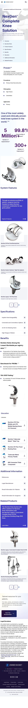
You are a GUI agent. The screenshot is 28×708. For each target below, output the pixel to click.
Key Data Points (8, 43)
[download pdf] (24, 425)
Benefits (7, 52)
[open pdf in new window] (4, 425)
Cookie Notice (20, 682)
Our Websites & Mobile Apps (13, 672)
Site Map (8, 686)
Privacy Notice (13, 682)
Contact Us (23, 670)
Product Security (21, 684)
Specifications (8, 49)
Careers (14, 670)
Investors (19, 670)
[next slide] (16, 305)
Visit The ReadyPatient (9, 613)
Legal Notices (6, 682)
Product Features (9, 46)
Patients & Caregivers (18, 668)
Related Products (8, 60)
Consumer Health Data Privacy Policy (10, 684)
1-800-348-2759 (5, 656)
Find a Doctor (9, 668)
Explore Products (14, 219)
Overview (7, 41)
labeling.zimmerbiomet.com (8, 654)
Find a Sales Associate (8, 670)
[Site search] (26, 2)
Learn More (14, 525)
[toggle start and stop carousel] (18, 304)
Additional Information (10, 57)
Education (7, 55)
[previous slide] (11, 305)
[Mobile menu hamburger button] (2, 2)
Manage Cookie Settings (16, 686)
